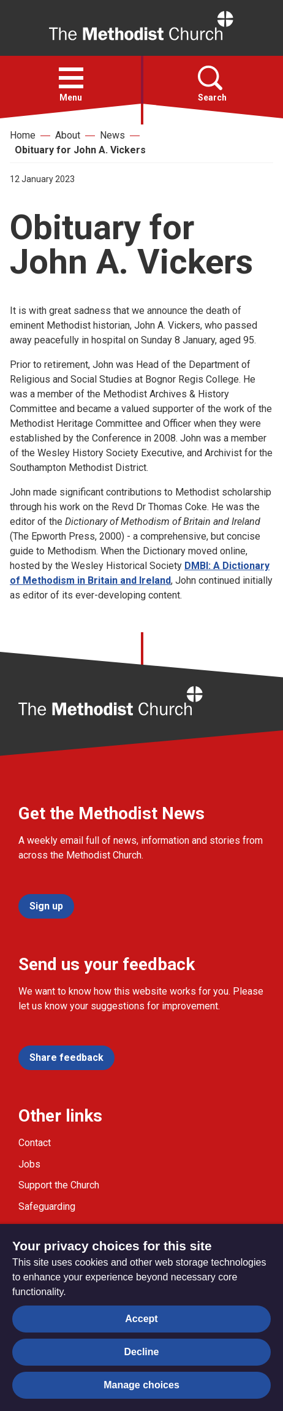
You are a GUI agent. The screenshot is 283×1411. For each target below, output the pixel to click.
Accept (141, 1318)
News (112, 135)
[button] (71, 78)
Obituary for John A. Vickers (80, 150)
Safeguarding (46, 1206)
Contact (34, 1143)
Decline (141, 1352)
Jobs (29, 1164)
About (67, 135)
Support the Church (58, 1185)
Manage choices (141, 1385)
